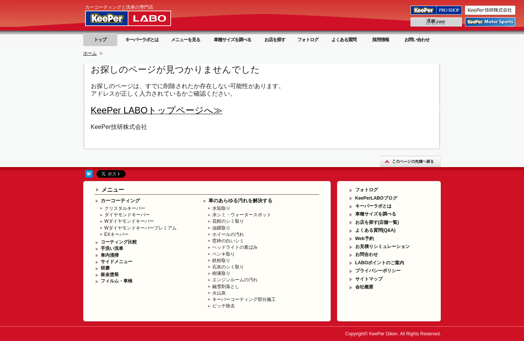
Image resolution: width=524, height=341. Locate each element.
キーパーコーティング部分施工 (244, 299)
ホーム (90, 53)
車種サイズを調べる (232, 39)
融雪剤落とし (225, 286)
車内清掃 (110, 255)
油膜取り (221, 228)
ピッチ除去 (223, 305)
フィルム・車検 (116, 281)
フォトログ (307, 39)
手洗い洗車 (112, 248)
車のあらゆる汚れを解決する (240, 200)
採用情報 (380, 39)
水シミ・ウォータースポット (241, 214)
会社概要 (364, 287)
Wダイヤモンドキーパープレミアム (140, 228)
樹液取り (221, 273)
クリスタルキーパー (124, 208)
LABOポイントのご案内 (379, 262)
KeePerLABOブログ (376, 198)
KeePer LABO (139, 18)
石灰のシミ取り (228, 267)
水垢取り (221, 208)
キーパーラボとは (142, 39)
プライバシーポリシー (378, 270)
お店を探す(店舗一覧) (377, 222)
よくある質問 (343, 39)
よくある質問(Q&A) (375, 230)
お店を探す (274, 39)
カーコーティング (120, 200)
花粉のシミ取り (228, 221)
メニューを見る (185, 39)
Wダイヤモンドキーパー (129, 221)
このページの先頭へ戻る (410, 161)
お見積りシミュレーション (382, 246)
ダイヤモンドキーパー (127, 214)
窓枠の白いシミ (228, 240)
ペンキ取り (223, 254)
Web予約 (364, 238)
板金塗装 (110, 274)
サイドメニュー (116, 261)
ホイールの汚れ (228, 234)
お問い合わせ (416, 39)
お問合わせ (366, 254)
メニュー (112, 189)
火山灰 (219, 293)
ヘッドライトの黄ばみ (235, 247)
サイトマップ (369, 279)
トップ (100, 39)
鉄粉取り (221, 260)
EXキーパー (116, 234)
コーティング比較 (119, 242)
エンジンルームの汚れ (235, 279)
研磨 (105, 268)
